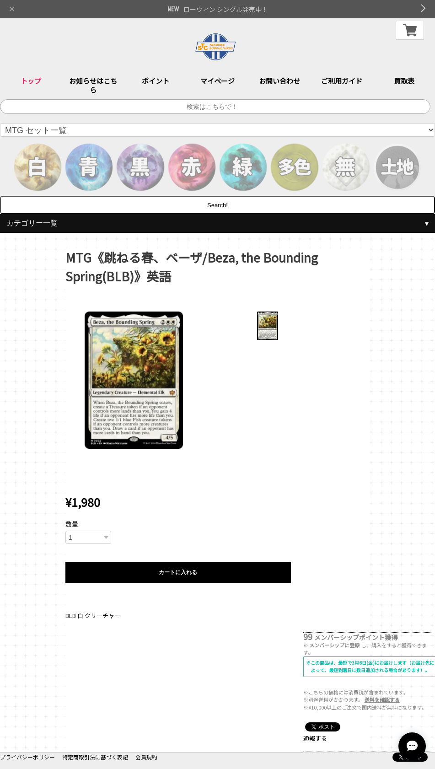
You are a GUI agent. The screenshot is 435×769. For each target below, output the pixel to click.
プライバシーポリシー (27, 757)
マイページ (217, 81)
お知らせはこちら (93, 85)
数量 (71, 524)
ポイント (155, 81)
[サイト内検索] (215, 106)
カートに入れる (178, 572)
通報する (315, 738)
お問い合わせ (279, 81)
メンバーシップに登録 (334, 645)
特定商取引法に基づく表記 (95, 757)
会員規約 (146, 757)
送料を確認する (382, 699)
